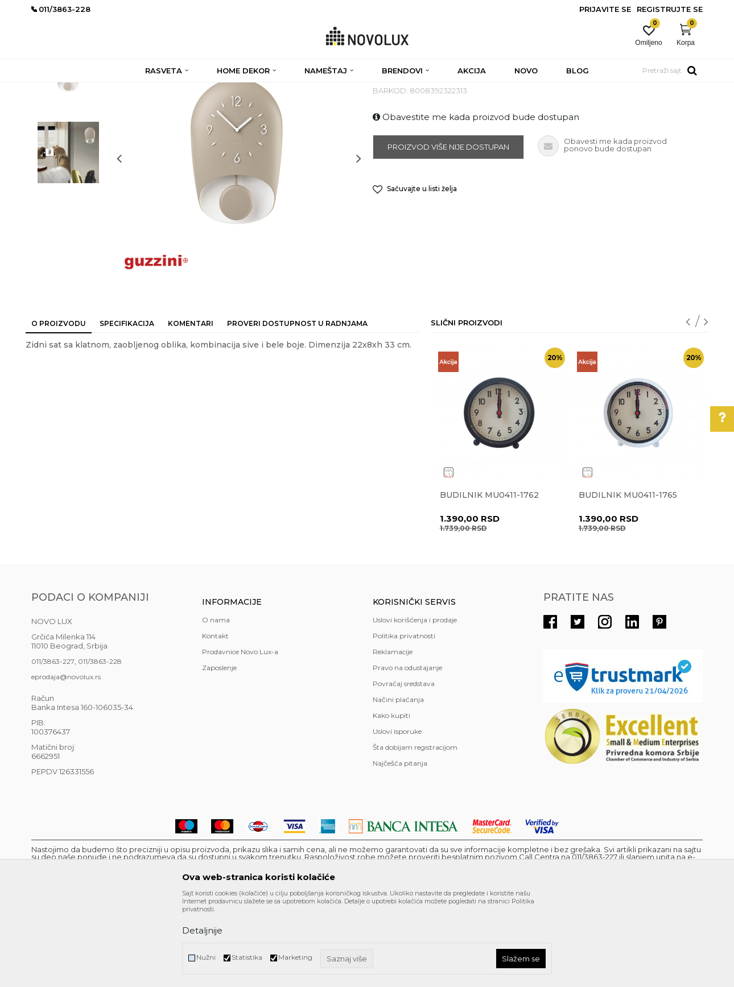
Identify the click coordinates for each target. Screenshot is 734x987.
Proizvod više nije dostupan (448, 229)
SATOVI (271, 89)
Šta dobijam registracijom (415, 829)
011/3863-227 (53, 744)
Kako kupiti (391, 798)
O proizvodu (58, 406)
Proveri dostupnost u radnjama (297, 406)
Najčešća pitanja (400, 845)
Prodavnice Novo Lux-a (240, 734)
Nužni (206, 957)
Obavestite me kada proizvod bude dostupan (476, 199)
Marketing (295, 957)
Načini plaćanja (398, 782)
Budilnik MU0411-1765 (628, 577)
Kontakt (215, 718)
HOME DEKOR (141, 89)
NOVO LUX (50, 89)
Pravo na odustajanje (407, 750)
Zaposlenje (219, 750)
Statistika (247, 957)
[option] (68, 157)
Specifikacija (127, 406)
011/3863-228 (100, 744)
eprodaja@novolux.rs (66, 759)
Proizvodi (92, 89)
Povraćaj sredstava (404, 766)
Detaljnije (202, 930)
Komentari (190, 406)
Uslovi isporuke (397, 814)
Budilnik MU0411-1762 (489, 577)
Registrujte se (670, 9)
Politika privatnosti (404, 718)
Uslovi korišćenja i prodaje (415, 702)
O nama (216, 702)
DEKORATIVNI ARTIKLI (212, 89)
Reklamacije (393, 734)
